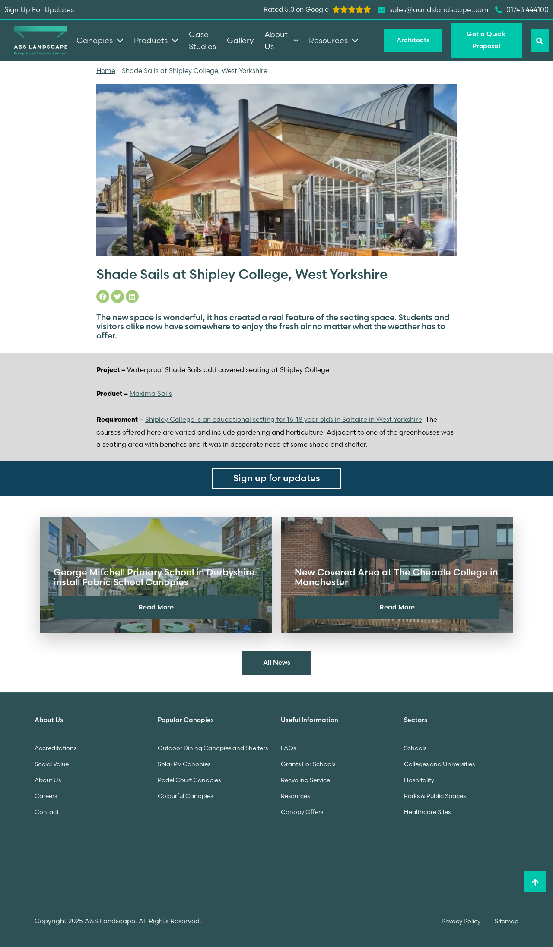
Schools (415, 748)
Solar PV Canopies (184, 764)
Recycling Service (305, 779)
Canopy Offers (302, 810)
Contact (47, 810)
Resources (295, 795)
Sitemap (506, 919)
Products (156, 40)
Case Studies (202, 40)
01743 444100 (522, 10)
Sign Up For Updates (39, 9)
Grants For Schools (308, 764)
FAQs (288, 748)
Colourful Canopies (185, 795)
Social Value (52, 764)
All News (276, 662)
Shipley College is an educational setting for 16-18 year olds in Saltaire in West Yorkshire (284, 419)
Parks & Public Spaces (435, 795)
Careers (46, 795)
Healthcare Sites (427, 810)
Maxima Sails (151, 393)
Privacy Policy (462, 919)
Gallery (240, 40)
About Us (48, 779)
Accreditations (55, 748)
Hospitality (419, 779)
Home (105, 70)
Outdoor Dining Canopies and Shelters (213, 748)
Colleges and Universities (439, 764)
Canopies (99, 40)
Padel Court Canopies (189, 779)
